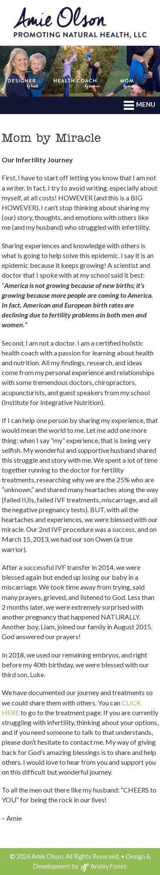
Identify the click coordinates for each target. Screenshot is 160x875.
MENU (139, 105)
